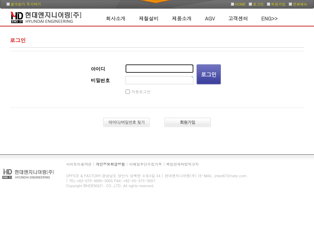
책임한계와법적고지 (182, 164)
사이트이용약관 (79, 164)
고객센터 (238, 18)
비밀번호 (100, 80)
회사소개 (116, 18)
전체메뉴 (300, 4)
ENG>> (269, 18)
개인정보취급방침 (110, 164)
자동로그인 (141, 91)
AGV (210, 18)
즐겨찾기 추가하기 (26, 4)
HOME (240, 4)
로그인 (258, 4)
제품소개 (182, 18)
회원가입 (278, 4)
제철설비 (149, 18)
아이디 (98, 68)
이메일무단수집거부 (145, 164)
